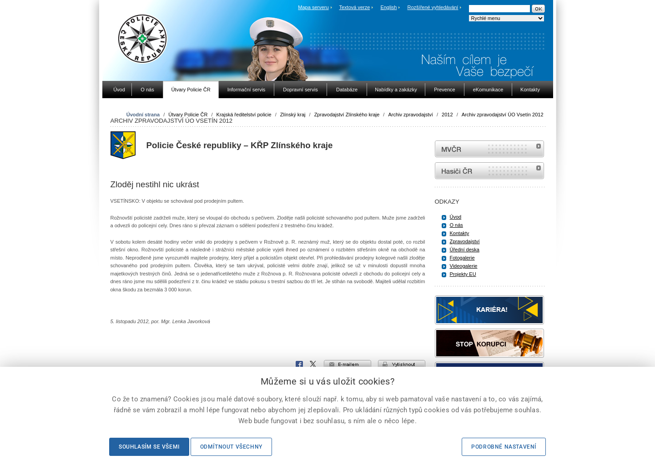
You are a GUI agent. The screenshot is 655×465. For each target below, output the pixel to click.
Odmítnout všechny (231, 447)
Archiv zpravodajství (410, 114)
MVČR (489, 148)
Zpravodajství (465, 241)
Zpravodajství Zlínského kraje (347, 114)
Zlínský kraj (293, 114)
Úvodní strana (143, 114)
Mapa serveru (313, 7)
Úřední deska (464, 249)
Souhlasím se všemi (149, 447)
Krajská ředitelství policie (244, 114)
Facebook (299, 364)
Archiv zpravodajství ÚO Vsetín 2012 (503, 114)
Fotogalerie (462, 257)
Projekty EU (463, 274)
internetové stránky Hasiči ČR (489, 170)
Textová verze (354, 7)
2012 (447, 114)
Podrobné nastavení (503, 447)
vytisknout (401, 364)
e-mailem (347, 364)
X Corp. (313, 364)
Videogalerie (464, 266)
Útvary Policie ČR (187, 114)
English (388, 7)
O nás (456, 225)
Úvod (456, 217)
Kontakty (459, 233)
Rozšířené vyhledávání (433, 7)
